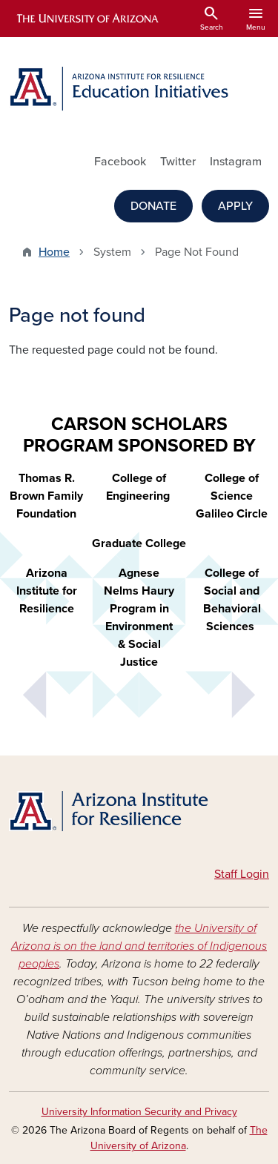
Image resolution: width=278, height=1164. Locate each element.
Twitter (178, 161)
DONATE (153, 206)
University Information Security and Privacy (139, 1111)
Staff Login (241, 874)
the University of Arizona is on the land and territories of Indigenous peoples (139, 946)
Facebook (120, 161)
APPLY (235, 206)
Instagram (236, 161)
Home (54, 252)
